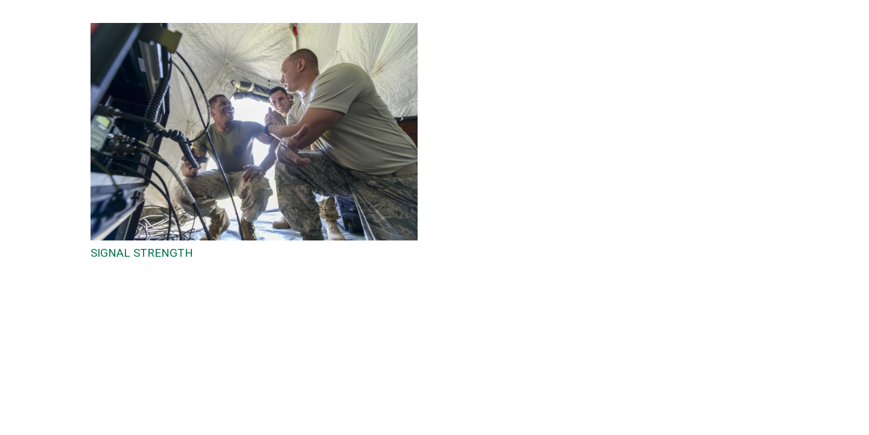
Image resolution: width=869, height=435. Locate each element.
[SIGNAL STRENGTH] (254, 30)
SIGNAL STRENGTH (142, 253)
